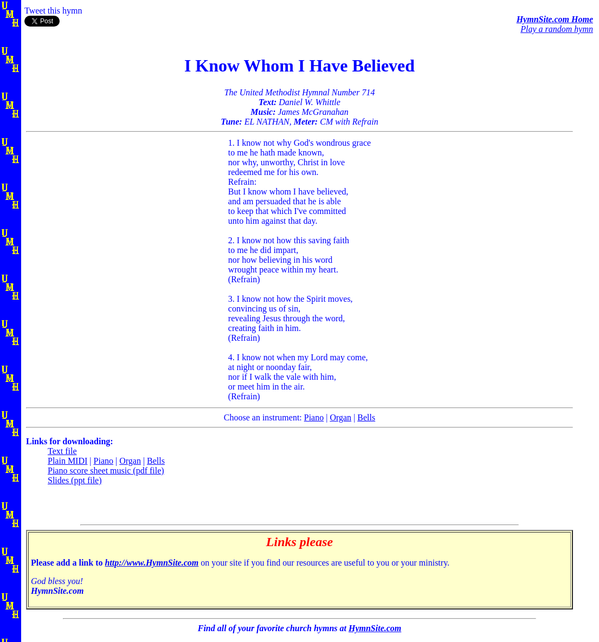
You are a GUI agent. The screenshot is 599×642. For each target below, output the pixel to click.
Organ (340, 417)
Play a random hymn (556, 29)
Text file (62, 451)
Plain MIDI (67, 460)
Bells (366, 417)
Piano (314, 417)
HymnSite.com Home (555, 19)
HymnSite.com (375, 628)
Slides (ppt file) (75, 480)
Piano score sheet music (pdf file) (106, 470)
